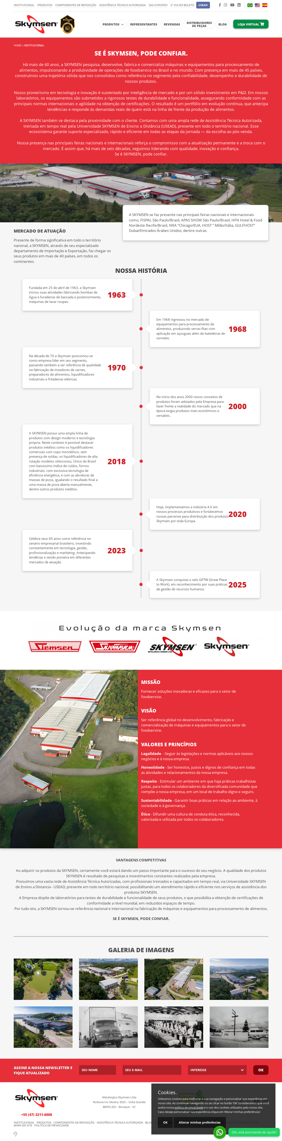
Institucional (24, 5)
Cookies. (167, 1092)
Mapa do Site (23, 1125)
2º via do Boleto (182, 5)
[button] (203, 5)
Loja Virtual (251, 24)
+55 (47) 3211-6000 (36, 1114)
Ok (260, 1070)
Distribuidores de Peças (199, 24)
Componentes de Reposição (75, 5)
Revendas (172, 24)
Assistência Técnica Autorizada (122, 5)
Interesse (198, 1070)
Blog (222, 24)
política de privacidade (188, 1107)
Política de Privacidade (51, 1125)
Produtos (44, 5)
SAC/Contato (158, 5)
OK (165, 1122)
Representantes (143, 24)
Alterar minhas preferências (200, 1122)
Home (18, 45)
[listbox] (217, 1070)
